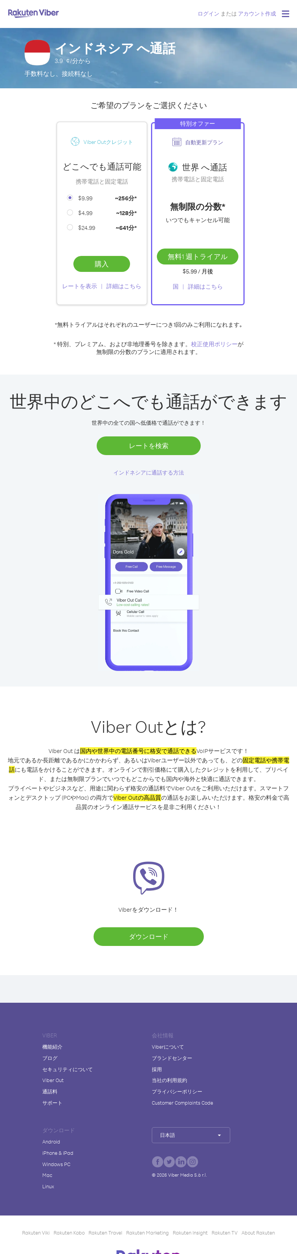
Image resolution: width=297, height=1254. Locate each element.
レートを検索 (148, 445)
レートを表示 (79, 286)
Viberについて (168, 1047)
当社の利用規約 (169, 1080)
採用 (157, 1069)
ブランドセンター (172, 1058)
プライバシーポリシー (177, 1091)
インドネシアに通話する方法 (148, 472)
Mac (47, 1175)
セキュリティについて (67, 1069)
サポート (52, 1103)
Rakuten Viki (36, 1232)
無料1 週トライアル (198, 256)
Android (51, 1141)
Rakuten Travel (105, 1232)
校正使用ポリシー (214, 344)
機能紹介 (52, 1047)
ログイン (208, 13)
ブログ (49, 1058)
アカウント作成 (257, 13)
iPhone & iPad (57, 1153)
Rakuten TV (225, 1232)
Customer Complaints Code (182, 1103)
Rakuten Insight (190, 1232)
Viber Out (53, 1080)
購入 (102, 263)
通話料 (49, 1091)
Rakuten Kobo (69, 1232)
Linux (48, 1186)
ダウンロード (148, 936)
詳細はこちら (123, 286)
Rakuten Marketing (147, 1232)
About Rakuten (258, 1232)
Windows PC (56, 1164)
